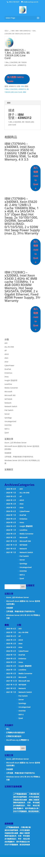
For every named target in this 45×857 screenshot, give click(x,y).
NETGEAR (8, 399)
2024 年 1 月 (11, 530)
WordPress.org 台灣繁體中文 (17, 740)
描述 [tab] (8, 103)
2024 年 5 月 (11, 522)
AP (6, 350)
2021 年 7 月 (11, 552)
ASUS (7, 354)
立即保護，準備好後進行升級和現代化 (19, 456)
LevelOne (8, 384)
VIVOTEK (8, 425)
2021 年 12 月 (11, 541)
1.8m (7, 89)
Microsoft (8, 391)
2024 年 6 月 (11, 519)
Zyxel (7, 432)
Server (7, 414)
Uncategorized (10, 421)
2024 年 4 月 (11, 526)
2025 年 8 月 (11, 489)
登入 (8, 729)
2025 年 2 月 (11, 504)
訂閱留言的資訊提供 (13, 736)
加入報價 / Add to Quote (15, 79)
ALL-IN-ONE (9, 347)
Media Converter (11, 388)
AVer (6, 362)
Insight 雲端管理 (11, 380)
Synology (8, 418)
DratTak (8, 369)
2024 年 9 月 (11, 507)
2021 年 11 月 (11, 545)
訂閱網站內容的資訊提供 (15, 732)
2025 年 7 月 (11, 492)
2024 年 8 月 (11, 511)
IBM (12, 31)
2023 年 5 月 (11, 534)
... (9, 31)
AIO (6, 343)
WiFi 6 (7, 429)
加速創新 (8, 453)
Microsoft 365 (10, 395)
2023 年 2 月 (11, 537)
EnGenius (8, 373)
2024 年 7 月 (11, 515)
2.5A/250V (13, 89)
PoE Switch (9, 410)
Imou (7, 376)
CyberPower (9, 365)
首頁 (6, 31)
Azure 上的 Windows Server (16, 442)
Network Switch (11, 406)
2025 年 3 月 (11, 500)
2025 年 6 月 (11, 496)
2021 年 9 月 (11, 548)
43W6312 (22, 89)
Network (8, 403)
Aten (6, 358)
